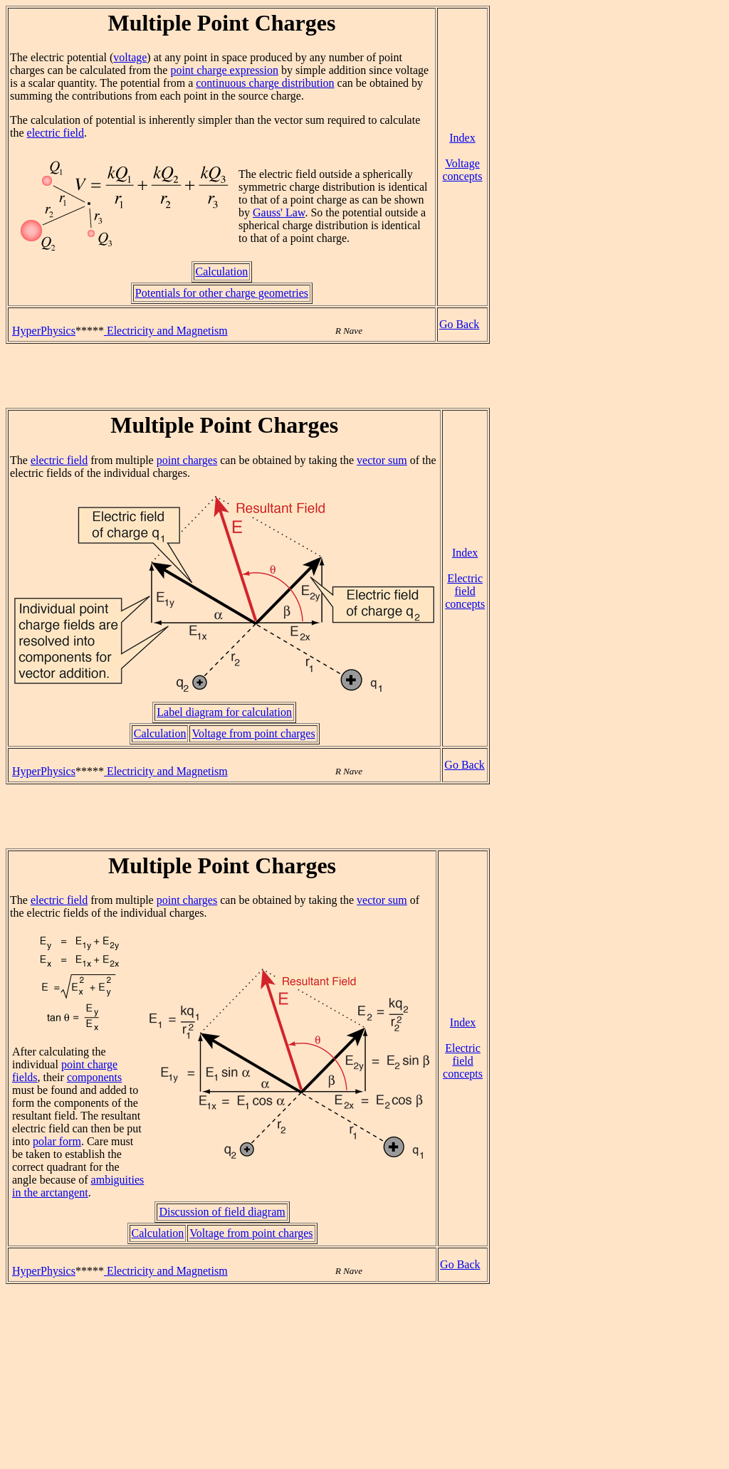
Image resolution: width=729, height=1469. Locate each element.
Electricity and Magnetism (166, 331)
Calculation (222, 271)
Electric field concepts (465, 591)
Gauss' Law (279, 212)
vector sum (382, 460)
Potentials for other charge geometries (221, 293)
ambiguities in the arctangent (78, 1186)
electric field (55, 133)
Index (462, 138)
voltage (130, 57)
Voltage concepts (462, 169)
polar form (57, 1141)
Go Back (459, 324)
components (94, 1077)
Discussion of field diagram (222, 1212)
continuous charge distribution (265, 83)
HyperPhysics (43, 331)
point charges (187, 460)
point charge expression (224, 70)
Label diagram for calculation (224, 712)
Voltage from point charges (253, 733)
